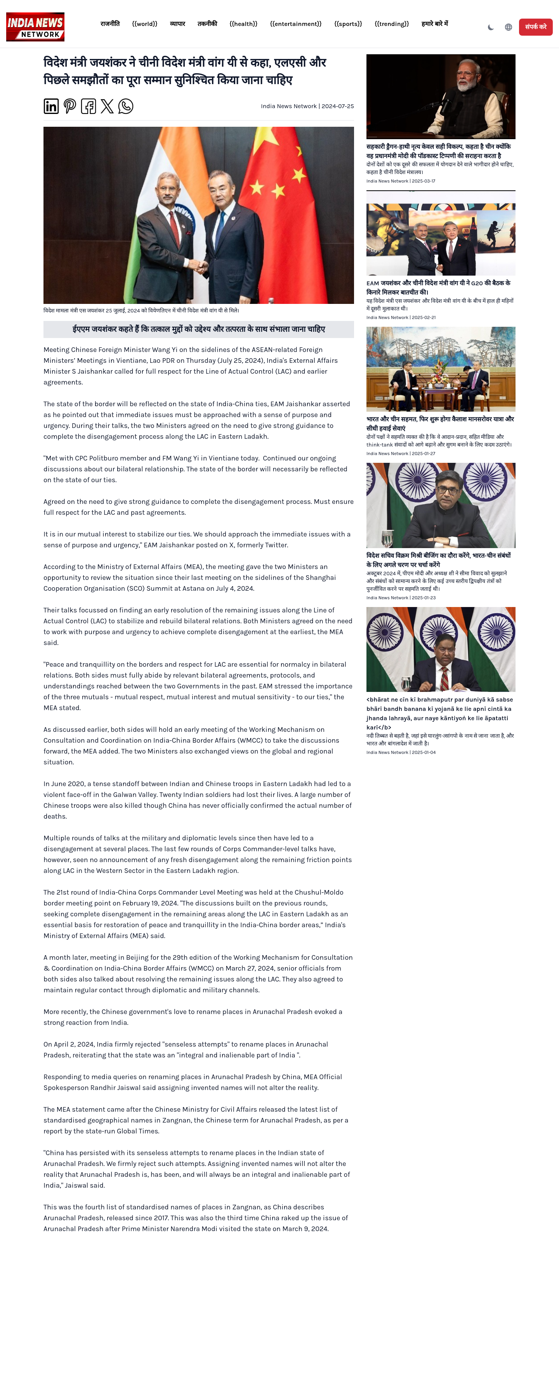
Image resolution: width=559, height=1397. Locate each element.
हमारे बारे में (435, 24)
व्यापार (177, 24)
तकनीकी (207, 24)
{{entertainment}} (296, 24)
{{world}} (145, 24)
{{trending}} (392, 24)
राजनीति (110, 24)
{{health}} (243, 24)
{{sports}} (348, 24)
